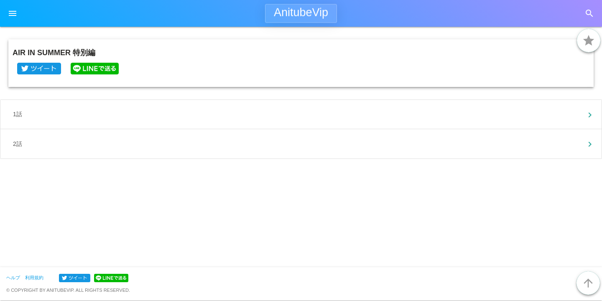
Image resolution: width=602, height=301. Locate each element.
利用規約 (34, 277)
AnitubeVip (301, 12)
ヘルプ (13, 277)
